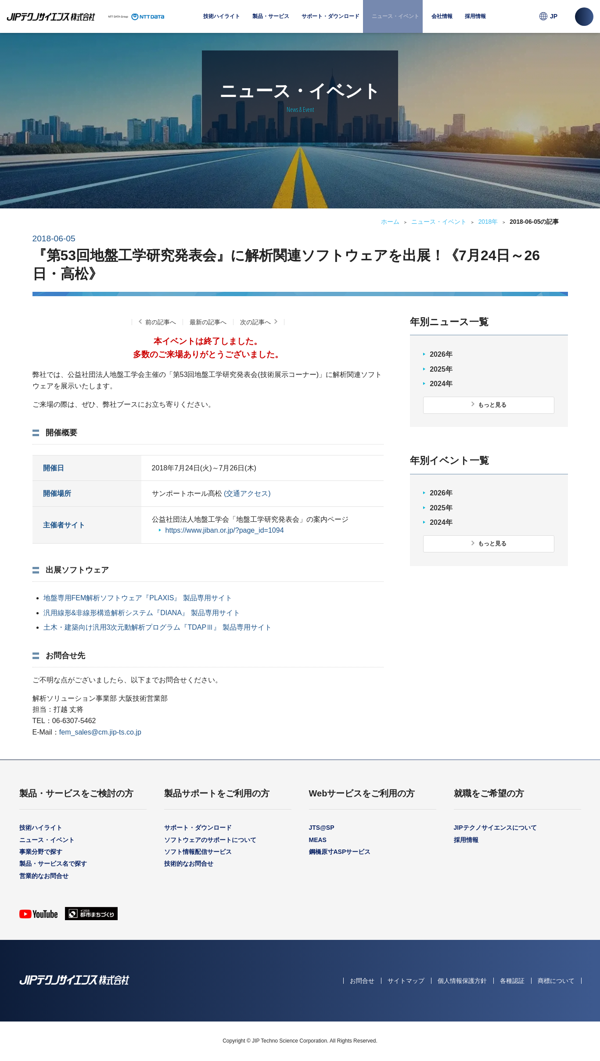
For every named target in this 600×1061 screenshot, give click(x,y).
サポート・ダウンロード (198, 827)
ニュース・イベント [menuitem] (395, 16)
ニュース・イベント (439, 222)
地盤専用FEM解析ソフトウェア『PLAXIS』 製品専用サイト (137, 598)
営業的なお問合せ (43, 875)
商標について (556, 980)
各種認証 (512, 980)
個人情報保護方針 (462, 980)
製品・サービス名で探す (53, 863)
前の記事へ (160, 322)
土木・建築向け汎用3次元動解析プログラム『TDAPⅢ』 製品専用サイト (157, 627)
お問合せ (362, 980)
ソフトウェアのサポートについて (210, 839)
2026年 (441, 354)
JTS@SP (321, 827)
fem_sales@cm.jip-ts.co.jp (100, 732)
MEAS (318, 839)
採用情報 (466, 839)
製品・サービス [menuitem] (270, 23)
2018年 (488, 222)
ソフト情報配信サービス (198, 851)
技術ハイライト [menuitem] (221, 16)
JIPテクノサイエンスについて (495, 827)
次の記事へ (255, 322)
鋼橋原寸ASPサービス (340, 851)
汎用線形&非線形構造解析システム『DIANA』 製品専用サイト (141, 613)
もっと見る (492, 404)
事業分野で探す (40, 851)
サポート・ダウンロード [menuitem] (330, 23)
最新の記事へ (208, 322)
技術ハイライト (40, 827)
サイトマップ (406, 980)
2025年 (441, 369)
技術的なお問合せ (188, 863)
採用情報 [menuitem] (475, 16)
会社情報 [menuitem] (442, 23)
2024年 (441, 383)
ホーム (390, 222)
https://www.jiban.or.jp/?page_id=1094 (224, 530)
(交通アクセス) (247, 493)
